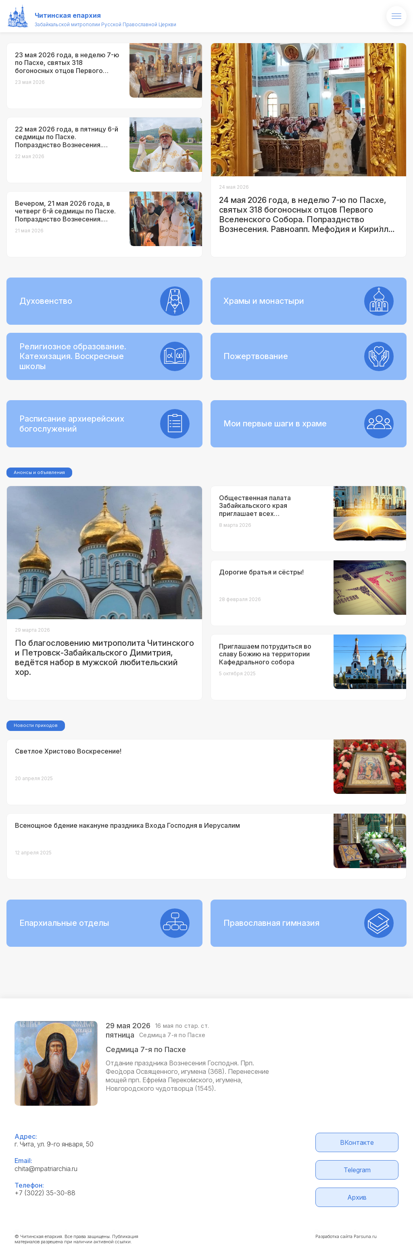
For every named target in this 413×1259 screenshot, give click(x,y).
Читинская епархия (68, 15)
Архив (357, 1197)
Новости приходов (36, 725)
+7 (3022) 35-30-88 (45, 1193)
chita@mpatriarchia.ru (46, 1169)
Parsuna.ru (365, 1236)
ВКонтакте (357, 1142)
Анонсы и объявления (39, 472)
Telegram (357, 1170)
